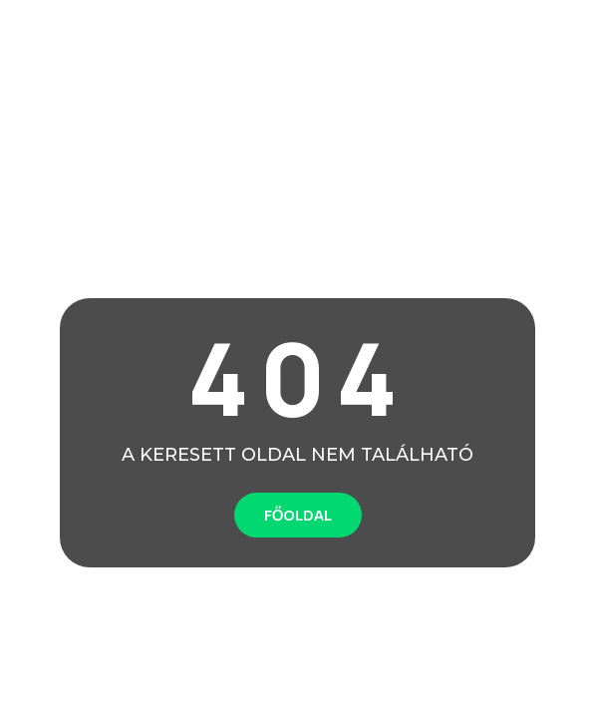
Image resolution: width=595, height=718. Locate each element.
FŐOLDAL (298, 515)
